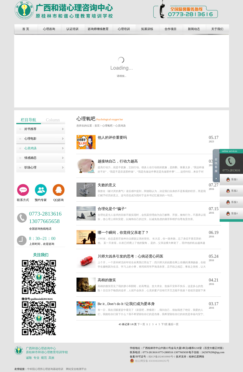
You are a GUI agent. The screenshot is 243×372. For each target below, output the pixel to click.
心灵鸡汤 (30, 148)
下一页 (141, 324)
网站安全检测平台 (76, 369)
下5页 (164, 324)
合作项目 (171, 29)
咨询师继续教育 (98, 29)
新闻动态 (194, 29)
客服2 (234, 202)
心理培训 (124, 29)
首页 (97, 125)
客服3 (234, 213)
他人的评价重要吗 (112, 137)
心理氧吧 (107, 125)
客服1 (234, 190)
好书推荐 (30, 129)
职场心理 (30, 167)
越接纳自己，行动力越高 (118, 161)
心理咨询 (49, 29)
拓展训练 (147, 29)
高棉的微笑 (107, 280)
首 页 (25, 29)
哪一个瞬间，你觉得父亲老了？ (123, 233)
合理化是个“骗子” (112, 209)
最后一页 (173, 324)
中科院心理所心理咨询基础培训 (45, 369)
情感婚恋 (30, 157)
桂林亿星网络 (196, 356)
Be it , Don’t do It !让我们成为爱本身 (126, 304)
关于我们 (217, 29)
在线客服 (216, 176)
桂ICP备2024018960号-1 (162, 356)
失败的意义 (107, 185)
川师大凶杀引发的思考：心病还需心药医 (130, 256)
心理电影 (30, 138)
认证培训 (72, 29)
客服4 (234, 224)
